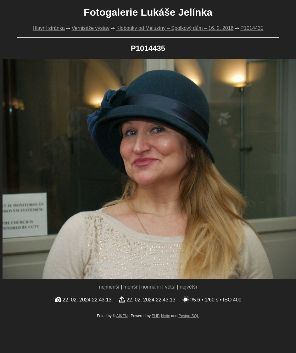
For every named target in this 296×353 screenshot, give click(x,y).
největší (188, 287)
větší (170, 287)
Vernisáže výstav (90, 28)
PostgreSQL (188, 316)
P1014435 (251, 28)
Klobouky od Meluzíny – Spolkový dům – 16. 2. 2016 (175, 28)
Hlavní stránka (49, 28)
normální (151, 287)
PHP (155, 316)
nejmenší (109, 287)
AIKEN (122, 316)
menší (130, 287)
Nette (165, 316)
